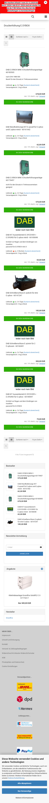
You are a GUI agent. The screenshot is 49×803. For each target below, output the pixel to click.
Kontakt (5, 644)
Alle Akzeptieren (24, 783)
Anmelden (24, 554)
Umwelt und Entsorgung (10, 640)
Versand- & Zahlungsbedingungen (14, 649)
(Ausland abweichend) (31, 85)
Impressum (6, 635)
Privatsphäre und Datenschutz (13, 662)
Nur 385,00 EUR (24, 603)
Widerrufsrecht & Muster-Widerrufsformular (18, 653)
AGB (3, 658)
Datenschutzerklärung (16, 778)
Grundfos (9, 618)
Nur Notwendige (24, 791)
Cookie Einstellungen (9, 666)
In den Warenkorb (24, 102)
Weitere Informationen (25, 798)
